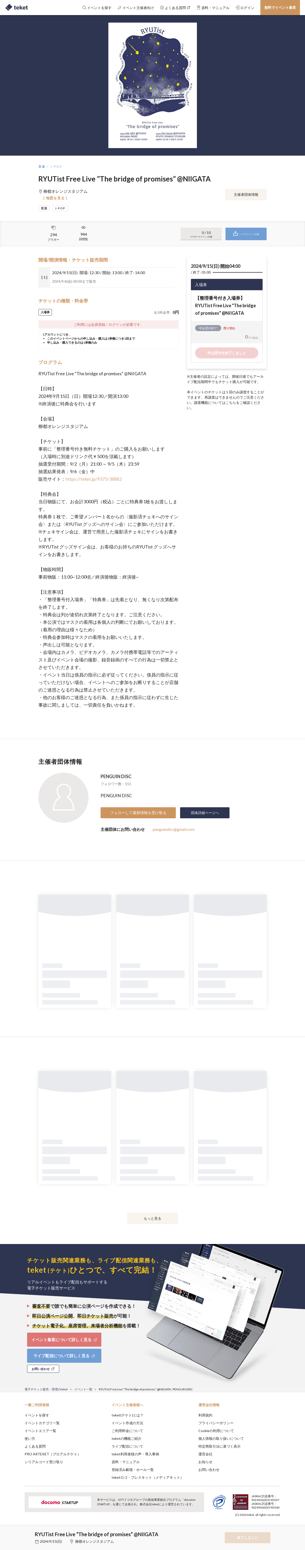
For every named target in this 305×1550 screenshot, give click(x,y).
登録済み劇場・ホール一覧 (133, 1469)
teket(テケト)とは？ (127, 1415)
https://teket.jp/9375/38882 (93, 479)
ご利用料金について (127, 1431)
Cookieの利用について (216, 1431)
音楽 (42, 166)
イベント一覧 (83, 1389)
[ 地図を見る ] (55, 198)
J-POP (56, 166)
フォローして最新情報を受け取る (138, 812)
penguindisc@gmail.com (174, 829)
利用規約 (205, 1415)
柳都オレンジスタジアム (94, 1541)
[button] (17, 1531)
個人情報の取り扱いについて (221, 1438)
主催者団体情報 (246, 194)
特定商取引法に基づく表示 (219, 1446)
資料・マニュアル (126, 1462)
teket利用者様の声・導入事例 (135, 1454)
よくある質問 (35, 1446)
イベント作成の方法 (127, 1423)
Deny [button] (252, 1525)
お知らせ (205, 1462)
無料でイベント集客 (280, 7)
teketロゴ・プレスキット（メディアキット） (148, 1477)
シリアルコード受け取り (44, 1462)
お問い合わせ (208, 1469)
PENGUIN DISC (116, 776)
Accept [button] (277, 1525)
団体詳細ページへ (205, 813)
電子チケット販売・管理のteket (46, 1389)
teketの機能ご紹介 (126, 1438)
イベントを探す (37, 1415)
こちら (230, 402)
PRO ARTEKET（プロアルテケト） (53, 1454)
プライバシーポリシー (216, 1423)
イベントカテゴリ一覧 (42, 1423)
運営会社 (205, 1454)
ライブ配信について (127, 1446)
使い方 (30, 1438)
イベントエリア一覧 (40, 1431)
